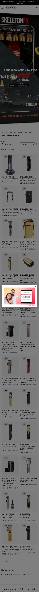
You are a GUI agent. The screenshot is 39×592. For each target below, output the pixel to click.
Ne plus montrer (32, 305)
